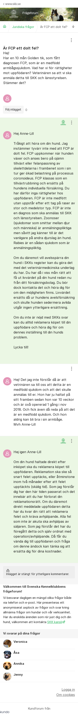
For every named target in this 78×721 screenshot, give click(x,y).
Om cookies (65, 695)
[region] (39, 75)
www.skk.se (12, 4)
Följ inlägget (13, 109)
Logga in (68, 689)
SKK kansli (54, 622)
